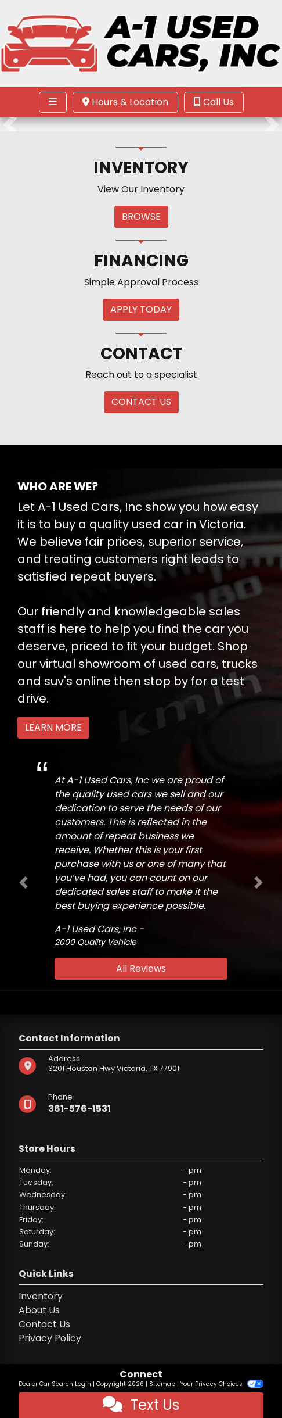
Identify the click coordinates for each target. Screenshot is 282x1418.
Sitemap (162, 1384)
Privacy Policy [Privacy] (50, 1338)
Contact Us (44, 1324)
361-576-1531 (79, 1108)
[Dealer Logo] (141, 43)
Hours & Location (125, 102)
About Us (39, 1310)
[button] (10, 124)
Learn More (53, 727)
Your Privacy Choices (221, 1384)
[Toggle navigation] (53, 102)
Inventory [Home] (41, 1296)
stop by (166, 681)
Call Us (214, 102)
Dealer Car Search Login (55, 1384)
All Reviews (141, 968)
